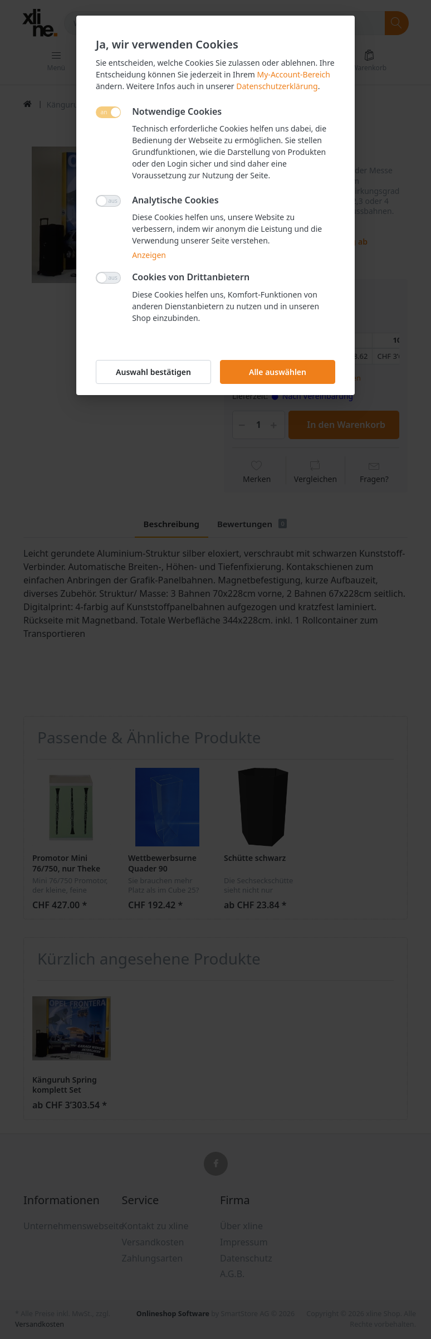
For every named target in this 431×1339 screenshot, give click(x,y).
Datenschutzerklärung (276, 86)
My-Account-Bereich (293, 74)
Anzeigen (149, 255)
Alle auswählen (277, 372)
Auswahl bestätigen (153, 372)
